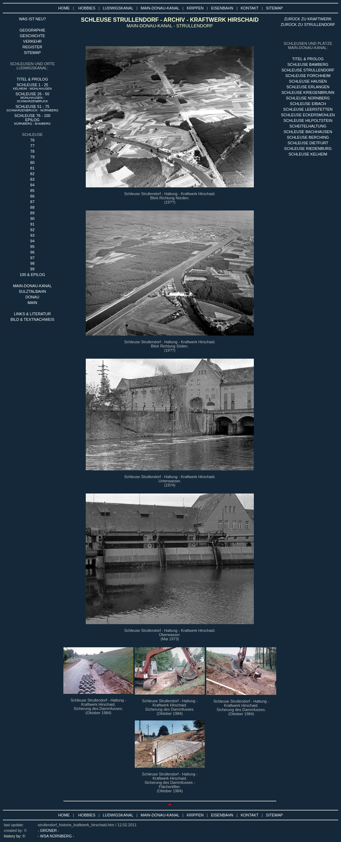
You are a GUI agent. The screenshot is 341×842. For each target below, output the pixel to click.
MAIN (32, 303)
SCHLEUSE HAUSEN (308, 81)
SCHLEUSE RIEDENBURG (308, 148)
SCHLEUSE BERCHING (308, 137)
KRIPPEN (195, 8)
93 (32, 235)
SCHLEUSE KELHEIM (307, 154)
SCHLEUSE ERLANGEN (307, 87)
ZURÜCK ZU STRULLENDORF (308, 24)
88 (32, 207)
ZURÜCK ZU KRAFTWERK (308, 19)
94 (32, 241)
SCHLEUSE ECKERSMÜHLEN (308, 115)
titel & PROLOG (307, 59)
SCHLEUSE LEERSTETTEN (308, 109)
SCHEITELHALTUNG (308, 126)
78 (32, 151)
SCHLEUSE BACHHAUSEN (308, 132)
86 (32, 196)
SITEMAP (274, 8)
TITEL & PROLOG (32, 79)
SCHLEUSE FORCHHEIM (307, 76)
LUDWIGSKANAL (118, 8)
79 (32, 157)
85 (32, 190)
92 (32, 230)
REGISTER (32, 47)
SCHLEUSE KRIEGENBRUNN (307, 92)
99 (32, 269)
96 (32, 252)
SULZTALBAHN (32, 291)
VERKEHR (32, 41)
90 (32, 218)
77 (32, 146)
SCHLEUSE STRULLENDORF (307, 70)
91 (32, 224)
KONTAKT (249, 8)
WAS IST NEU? (32, 19)
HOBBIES (86, 8)
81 (32, 168)
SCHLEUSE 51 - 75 (32, 108)
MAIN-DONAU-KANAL (160, 8)
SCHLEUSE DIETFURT (307, 143)
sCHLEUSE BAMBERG (307, 64)
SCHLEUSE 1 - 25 (32, 86)
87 (32, 202)
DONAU (33, 297)
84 (32, 185)
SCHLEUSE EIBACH (308, 104)
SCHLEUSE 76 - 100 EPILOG (32, 119)
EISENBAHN (222, 8)
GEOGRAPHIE (32, 30)
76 (32, 140)
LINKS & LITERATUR (32, 314)
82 (32, 174)
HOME (64, 8)
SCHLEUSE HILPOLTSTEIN (308, 120)
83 (32, 179)
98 (32, 263)
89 (32, 213)
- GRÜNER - (48, 830)
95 (32, 246)
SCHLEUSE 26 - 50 (32, 97)
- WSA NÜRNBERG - (56, 836)
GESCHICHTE (32, 36)
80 (32, 162)
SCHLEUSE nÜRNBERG (308, 98)
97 (32, 258)
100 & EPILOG (32, 274)
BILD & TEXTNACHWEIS (32, 319)
